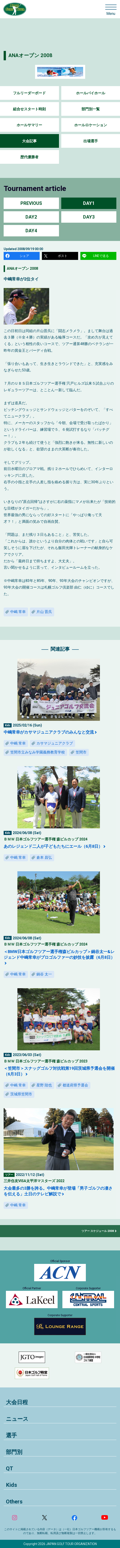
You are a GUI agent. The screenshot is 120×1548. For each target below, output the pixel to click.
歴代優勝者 (29, 157)
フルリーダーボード (29, 93)
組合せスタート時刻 (29, 109)
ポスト (62, 256)
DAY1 (88, 203)
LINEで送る (101, 256)
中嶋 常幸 (18, 612)
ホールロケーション (90, 125)
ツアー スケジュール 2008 (98, 1231)
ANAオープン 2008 (30, 55)
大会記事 (29, 141)
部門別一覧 (91, 109)
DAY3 (88, 217)
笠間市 (81, 752)
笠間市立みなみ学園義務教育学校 (37, 752)
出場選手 (90, 141)
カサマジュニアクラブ (54, 743)
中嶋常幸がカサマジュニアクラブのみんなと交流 (49, 732)
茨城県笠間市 (21, 1094)
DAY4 (31, 230)
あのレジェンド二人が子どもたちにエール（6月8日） (53, 846)
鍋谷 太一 (44, 974)
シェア (24, 256)
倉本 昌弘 (44, 857)
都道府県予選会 (75, 1085)
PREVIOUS (31, 203)
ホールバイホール (90, 93)
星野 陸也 (44, 1085)
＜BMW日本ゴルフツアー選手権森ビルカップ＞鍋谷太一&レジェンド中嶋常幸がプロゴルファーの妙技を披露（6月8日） (59, 954)
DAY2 (31, 217)
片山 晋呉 (44, 612)
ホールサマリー (29, 125)
